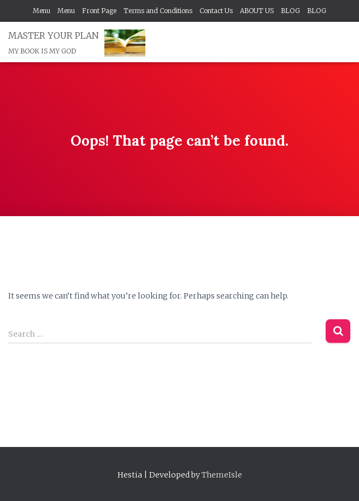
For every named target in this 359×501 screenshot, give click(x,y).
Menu (41, 11)
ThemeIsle (222, 475)
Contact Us (216, 11)
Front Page (99, 11)
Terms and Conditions (157, 11)
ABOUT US (257, 11)
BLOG (290, 11)
